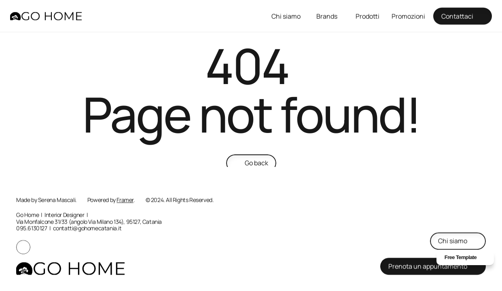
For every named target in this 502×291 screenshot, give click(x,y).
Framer (124, 200)
